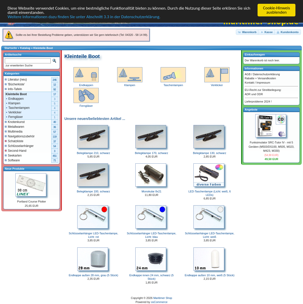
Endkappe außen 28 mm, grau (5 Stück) (93, 275)
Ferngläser (14, 116)
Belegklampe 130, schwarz (209, 153)
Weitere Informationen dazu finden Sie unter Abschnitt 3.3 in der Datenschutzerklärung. (84, 16)
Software (12, 160)
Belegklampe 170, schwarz (151, 153)
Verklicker (13, 112)
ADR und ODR (254, 93)
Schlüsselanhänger (19, 145)
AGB (247, 73)
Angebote (251, 109)
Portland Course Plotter (31, 201)
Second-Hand (15, 150)
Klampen (12, 103)
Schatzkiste (14, 141)
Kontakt (249, 82)
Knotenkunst (15, 121)
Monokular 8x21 (151, 191)
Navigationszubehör (20, 136)
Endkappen (14, 98)
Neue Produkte (14, 168)
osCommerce (159, 301)
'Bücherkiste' (15, 84)
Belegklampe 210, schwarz (93, 153)
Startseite (10, 47)
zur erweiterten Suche (19, 65)
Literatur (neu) (16, 79)
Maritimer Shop (162, 297)
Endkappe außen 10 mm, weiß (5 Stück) (210, 275)
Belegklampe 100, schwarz (93, 191)
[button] (247, 32)
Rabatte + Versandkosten (260, 78)
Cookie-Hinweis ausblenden (276, 10)
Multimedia (13, 131)
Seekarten (13, 155)
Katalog (25, 47)
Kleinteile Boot (43, 47)
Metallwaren (14, 126)
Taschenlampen (17, 107)
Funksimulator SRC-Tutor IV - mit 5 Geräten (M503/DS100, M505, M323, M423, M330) (271, 146)
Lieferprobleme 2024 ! (258, 101)
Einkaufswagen (255, 54)
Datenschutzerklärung (266, 73)
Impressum (263, 82)
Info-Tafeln (13, 89)
